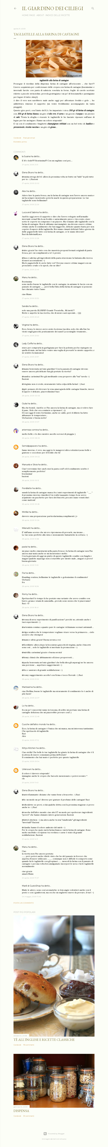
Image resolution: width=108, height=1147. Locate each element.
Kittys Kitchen (29, 748)
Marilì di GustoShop (31, 886)
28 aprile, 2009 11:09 (30, 565)
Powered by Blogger (54, 1133)
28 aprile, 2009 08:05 (31, 438)
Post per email (29, 138)
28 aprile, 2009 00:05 (31, 396)
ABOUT (40, 15)
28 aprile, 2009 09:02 (31, 457)
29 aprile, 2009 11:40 (30, 782)
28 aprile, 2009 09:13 (30, 480)
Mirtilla (25, 512)
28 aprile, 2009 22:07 (30, 698)
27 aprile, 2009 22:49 (30, 269)
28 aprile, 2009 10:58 (30, 539)
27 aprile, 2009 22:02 (30, 183)
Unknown (26, 769)
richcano (62, 1139)
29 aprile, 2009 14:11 (30, 839)
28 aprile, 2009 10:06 (30, 520)
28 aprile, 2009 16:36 (30, 586)
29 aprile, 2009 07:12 (30, 740)
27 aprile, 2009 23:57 (30, 357)
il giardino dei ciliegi (52, 8)
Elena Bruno (28, 172)
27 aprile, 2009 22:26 (30, 204)
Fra (23, 573)
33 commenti (28, 1116)
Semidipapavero (30, 446)
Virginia (25, 325)
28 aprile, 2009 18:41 (30, 607)
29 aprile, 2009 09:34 (30, 761)
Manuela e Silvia (30, 464)
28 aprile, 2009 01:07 (30, 422)
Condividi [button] (17, 138)
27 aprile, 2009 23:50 (30, 336)
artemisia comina (30, 430)
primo (24, 142)
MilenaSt (26, 528)
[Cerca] (92, 8)
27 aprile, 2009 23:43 (30, 317)
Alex (24, 191)
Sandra (25, 306)
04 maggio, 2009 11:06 (31, 896)
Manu (25, 277)
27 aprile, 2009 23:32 (30, 298)
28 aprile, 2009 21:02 (30, 679)
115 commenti (28, 1045)
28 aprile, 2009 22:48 (30, 716)
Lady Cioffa (27, 343)
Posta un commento (24, 903)
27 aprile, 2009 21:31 (30, 165)
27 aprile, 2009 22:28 (30, 238)
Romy (25, 594)
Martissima (27, 687)
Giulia (24, 403)
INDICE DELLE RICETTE (57, 15)
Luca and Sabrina (30, 212)
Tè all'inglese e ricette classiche (44, 1039)
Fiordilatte (27, 488)
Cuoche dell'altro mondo (34, 724)
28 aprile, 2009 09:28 (31, 504)
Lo (23, 705)
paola (24, 547)
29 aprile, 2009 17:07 (30, 878)
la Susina (26, 156)
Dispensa (21, 1111)
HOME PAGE (28, 15)
